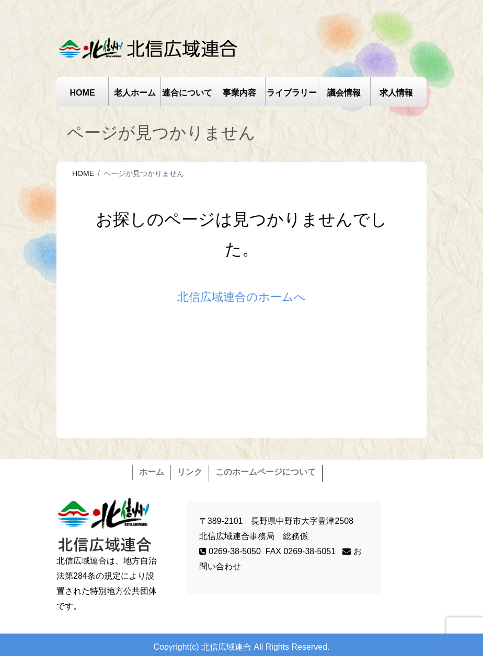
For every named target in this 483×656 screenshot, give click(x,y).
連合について (187, 92)
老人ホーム (135, 92)
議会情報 (344, 92)
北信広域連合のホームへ (241, 296)
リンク (189, 471)
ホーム (151, 471)
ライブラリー (292, 92)
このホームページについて (265, 471)
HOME (82, 92)
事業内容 (239, 92)
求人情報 (396, 92)
